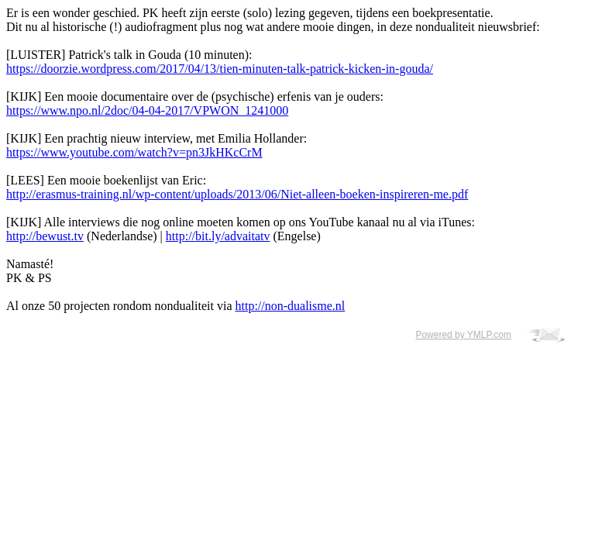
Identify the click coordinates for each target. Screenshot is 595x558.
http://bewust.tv (45, 236)
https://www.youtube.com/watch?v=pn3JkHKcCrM (134, 152)
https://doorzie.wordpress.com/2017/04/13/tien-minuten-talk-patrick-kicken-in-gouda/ (219, 68)
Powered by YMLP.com (463, 334)
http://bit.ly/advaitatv (218, 236)
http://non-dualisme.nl (290, 305)
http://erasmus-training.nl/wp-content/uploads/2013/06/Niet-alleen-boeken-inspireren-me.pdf (237, 194)
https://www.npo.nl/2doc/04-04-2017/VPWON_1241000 (147, 110)
